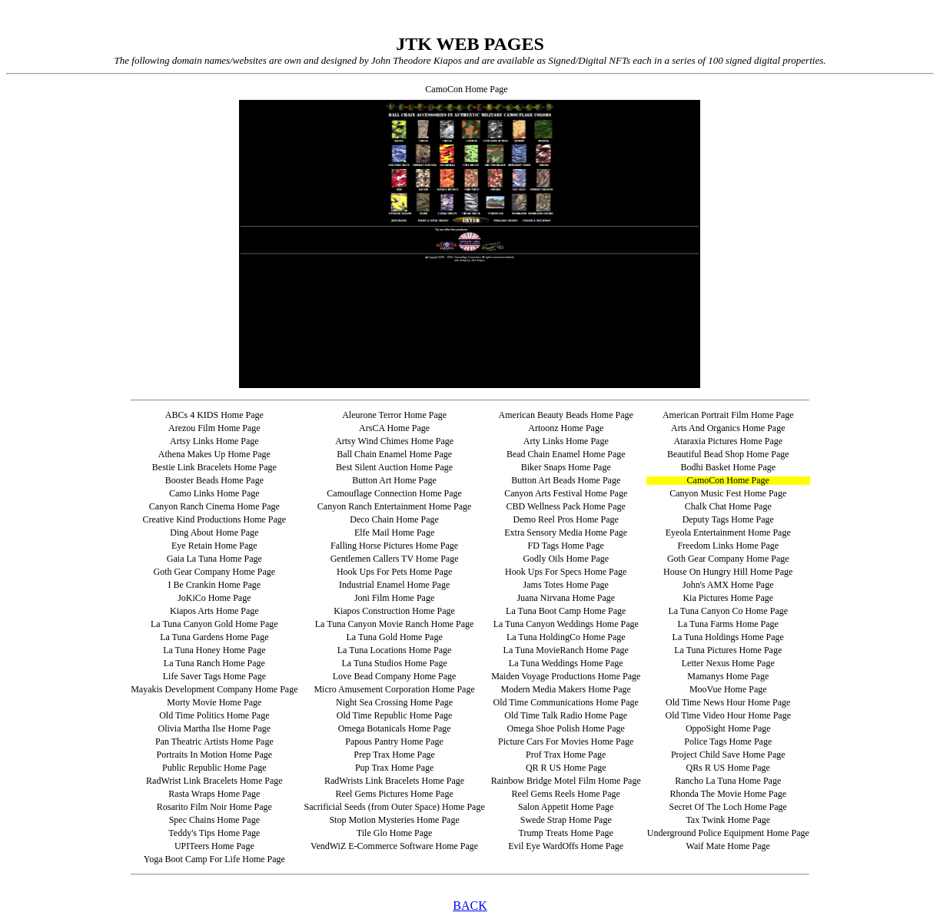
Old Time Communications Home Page (566, 702)
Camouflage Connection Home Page (394, 493)
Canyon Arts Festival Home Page (565, 493)
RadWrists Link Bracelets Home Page (394, 780)
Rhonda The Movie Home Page (727, 793)
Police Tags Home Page (728, 741)
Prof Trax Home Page (566, 754)
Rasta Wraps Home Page (214, 793)
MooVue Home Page (728, 689)
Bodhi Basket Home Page (728, 467)
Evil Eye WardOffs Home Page (565, 846)
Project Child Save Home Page (728, 754)
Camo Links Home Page (214, 493)
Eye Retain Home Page (214, 545)
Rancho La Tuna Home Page (728, 780)
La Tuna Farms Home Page (728, 624)
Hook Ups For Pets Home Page (394, 571)
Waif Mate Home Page (728, 846)
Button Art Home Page (394, 480)
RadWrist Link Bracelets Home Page (214, 780)
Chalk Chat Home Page (728, 506)
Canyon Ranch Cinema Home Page (214, 506)
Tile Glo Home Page (395, 833)
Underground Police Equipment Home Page (728, 833)
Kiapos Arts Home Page (214, 610)
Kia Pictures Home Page (728, 597)
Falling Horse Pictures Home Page (394, 545)
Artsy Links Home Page (214, 441)
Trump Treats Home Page (566, 833)
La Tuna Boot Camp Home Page (566, 610)
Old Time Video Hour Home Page (728, 715)
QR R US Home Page (566, 767)
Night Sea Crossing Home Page (394, 702)
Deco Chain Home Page (394, 519)
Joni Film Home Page (394, 597)
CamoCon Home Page (728, 480)
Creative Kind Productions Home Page (215, 519)
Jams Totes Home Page (566, 584)
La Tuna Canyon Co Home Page (728, 610)
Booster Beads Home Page (214, 480)
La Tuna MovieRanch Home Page (566, 650)
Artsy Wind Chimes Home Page (394, 441)
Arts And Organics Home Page (728, 428)
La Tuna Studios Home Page (394, 663)
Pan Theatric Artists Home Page (214, 741)
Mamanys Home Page (728, 676)
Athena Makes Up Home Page (214, 454)
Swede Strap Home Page (566, 819)
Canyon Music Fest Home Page (727, 493)
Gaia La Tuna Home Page (214, 558)
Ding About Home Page (214, 532)
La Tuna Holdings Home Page (728, 637)
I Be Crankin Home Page (214, 584)
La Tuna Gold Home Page (394, 637)
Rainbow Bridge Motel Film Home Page (566, 780)
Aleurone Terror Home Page (394, 415)
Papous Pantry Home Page (394, 741)
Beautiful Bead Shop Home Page (728, 454)
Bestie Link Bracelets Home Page (214, 467)
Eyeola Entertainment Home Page (728, 532)
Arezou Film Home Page (214, 428)
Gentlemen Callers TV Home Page (394, 558)
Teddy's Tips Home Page (214, 833)
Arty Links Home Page (566, 441)
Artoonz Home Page (565, 428)
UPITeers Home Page (214, 846)
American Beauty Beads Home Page (566, 415)
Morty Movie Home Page (214, 702)
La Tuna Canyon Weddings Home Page (566, 624)
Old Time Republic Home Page (395, 715)
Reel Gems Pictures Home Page (394, 793)
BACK (470, 905)
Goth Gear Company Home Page (728, 558)
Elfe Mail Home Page (394, 532)
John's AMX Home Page (728, 584)
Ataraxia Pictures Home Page (727, 441)
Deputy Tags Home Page (728, 519)
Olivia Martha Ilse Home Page (214, 728)
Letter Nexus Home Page (728, 663)
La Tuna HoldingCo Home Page (566, 637)
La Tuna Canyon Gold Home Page (214, 624)
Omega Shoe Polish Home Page (566, 728)
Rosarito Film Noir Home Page (214, 806)
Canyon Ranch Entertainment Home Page (394, 506)
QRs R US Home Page (728, 767)
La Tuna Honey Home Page (214, 650)
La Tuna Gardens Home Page (214, 637)
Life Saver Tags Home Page (214, 676)
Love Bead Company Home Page (395, 676)
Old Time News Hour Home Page (728, 702)
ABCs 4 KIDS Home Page (214, 415)
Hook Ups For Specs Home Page (565, 571)
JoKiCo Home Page (214, 597)
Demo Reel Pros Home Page (566, 519)
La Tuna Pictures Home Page (728, 650)
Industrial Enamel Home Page (394, 584)
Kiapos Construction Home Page (394, 610)
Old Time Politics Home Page (214, 715)
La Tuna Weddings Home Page (566, 663)
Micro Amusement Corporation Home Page (394, 689)
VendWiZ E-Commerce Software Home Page (394, 846)
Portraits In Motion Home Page (215, 754)
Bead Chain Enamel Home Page (566, 454)
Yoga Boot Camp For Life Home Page (214, 859)
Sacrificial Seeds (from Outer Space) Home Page (394, 806)
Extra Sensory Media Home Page (565, 532)
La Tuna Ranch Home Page (214, 663)
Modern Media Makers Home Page (566, 689)
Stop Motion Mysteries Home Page (394, 819)
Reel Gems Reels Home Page (566, 793)
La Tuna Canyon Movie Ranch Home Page (394, 624)
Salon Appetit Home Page (565, 806)
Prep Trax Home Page (394, 754)
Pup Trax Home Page (394, 767)
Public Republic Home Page (214, 767)
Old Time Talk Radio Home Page (565, 715)
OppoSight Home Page (728, 728)
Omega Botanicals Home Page (394, 728)
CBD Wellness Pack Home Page (565, 506)
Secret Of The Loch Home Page (728, 806)
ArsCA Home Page (394, 428)
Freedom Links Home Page (728, 545)
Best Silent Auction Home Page (394, 467)
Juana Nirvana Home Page (566, 597)
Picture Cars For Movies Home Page (565, 741)
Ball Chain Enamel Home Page (394, 454)
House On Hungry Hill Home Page (727, 571)
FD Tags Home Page (566, 545)
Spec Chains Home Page (214, 819)
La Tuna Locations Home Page (394, 650)
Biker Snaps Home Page (566, 467)
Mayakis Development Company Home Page (214, 689)
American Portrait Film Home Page (728, 415)
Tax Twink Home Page (728, 819)
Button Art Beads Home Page (565, 480)
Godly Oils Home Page (566, 558)
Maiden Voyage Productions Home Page (565, 676)
